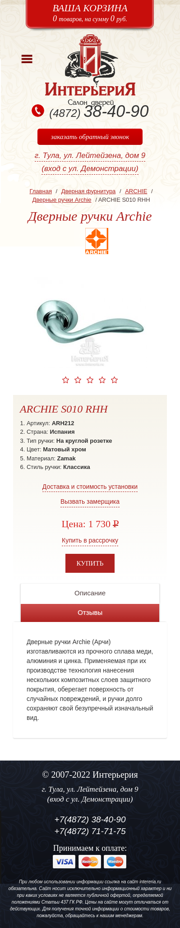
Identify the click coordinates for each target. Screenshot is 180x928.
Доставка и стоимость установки (90, 486)
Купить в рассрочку (90, 540)
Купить (90, 563)
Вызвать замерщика (90, 501)
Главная (40, 191)
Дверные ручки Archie (61, 199)
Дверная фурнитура (88, 191)
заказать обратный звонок (90, 136)
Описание (90, 593)
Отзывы (90, 612)
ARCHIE (136, 191)
